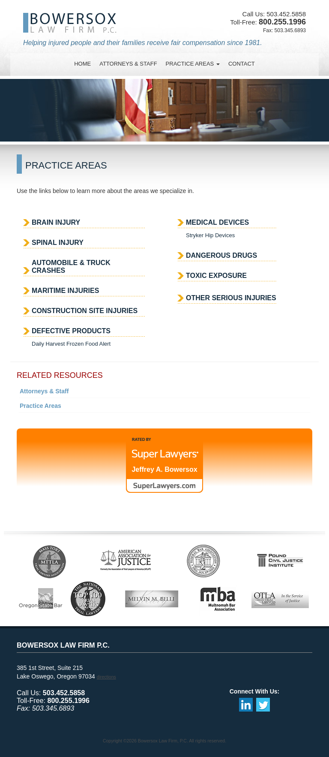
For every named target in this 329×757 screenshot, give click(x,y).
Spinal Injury (58, 242)
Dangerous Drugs (221, 255)
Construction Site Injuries (85, 310)
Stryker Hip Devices (210, 235)
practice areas (193, 63)
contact (241, 63)
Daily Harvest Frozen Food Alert (71, 344)
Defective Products (71, 331)
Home (82, 63)
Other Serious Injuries (231, 298)
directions (106, 676)
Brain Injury (56, 222)
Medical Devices (217, 222)
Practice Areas (40, 405)
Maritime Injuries (65, 290)
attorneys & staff (128, 63)
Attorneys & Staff (44, 391)
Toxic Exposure (216, 275)
